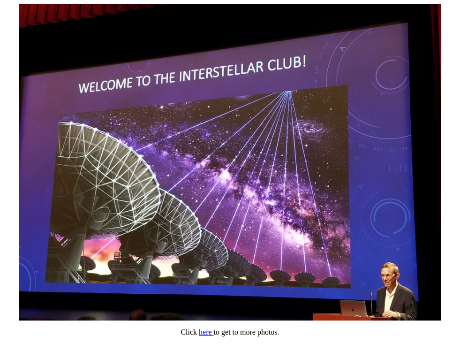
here (206, 332)
